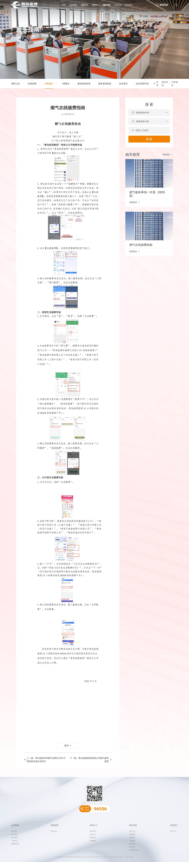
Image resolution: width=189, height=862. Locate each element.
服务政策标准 (83, 83)
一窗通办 (65, 83)
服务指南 (106, 5)
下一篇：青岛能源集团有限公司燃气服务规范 (91, 760)
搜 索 (149, 139)
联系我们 (129, 5)
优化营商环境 (142, 83)
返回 (67, 745)
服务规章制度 (104, 83)
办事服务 (48, 83)
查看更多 (167, 154)
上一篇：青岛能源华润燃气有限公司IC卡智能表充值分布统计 (45, 760)
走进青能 (73, 5)
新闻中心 (95, 5)
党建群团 (84, 5)
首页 (64, 5)
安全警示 (123, 83)
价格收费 (32, 83)
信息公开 (118, 5)
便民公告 (15, 83)
